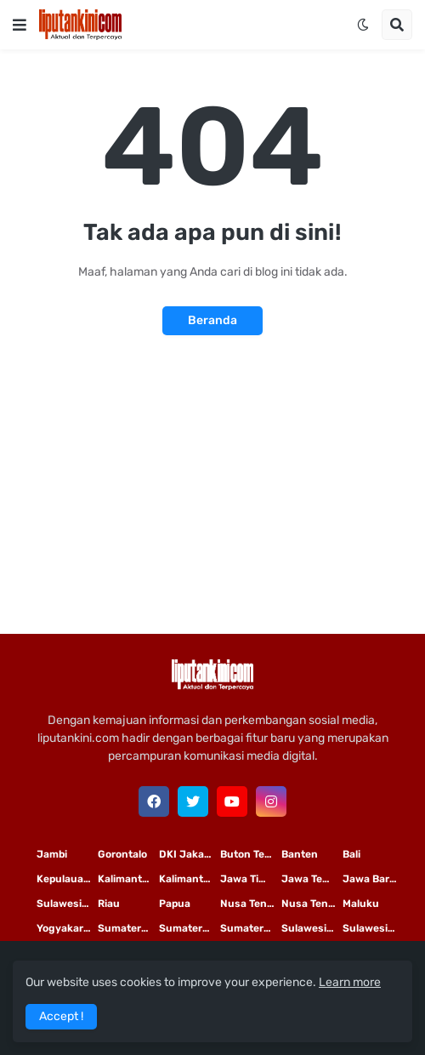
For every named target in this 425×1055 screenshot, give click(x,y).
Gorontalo (122, 854)
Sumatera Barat (250, 928)
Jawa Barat (371, 879)
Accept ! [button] (61, 1016)
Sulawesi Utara (312, 928)
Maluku (361, 904)
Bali (351, 854)
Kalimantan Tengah (189, 879)
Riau (109, 904)
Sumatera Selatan (189, 928)
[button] (19, 24)
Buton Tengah (250, 854)
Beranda (212, 320)
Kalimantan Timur (128, 879)
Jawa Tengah (312, 879)
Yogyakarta (65, 928)
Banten (299, 854)
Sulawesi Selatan (67, 904)
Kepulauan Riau (67, 879)
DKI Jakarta (188, 854)
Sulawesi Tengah (373, 928)
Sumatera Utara (128, 928)
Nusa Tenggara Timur (250, 904)
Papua (174, 904)
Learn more (350, 982)
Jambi (52, 854)
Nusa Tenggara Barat (312, 904)
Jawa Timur (249, 879)
